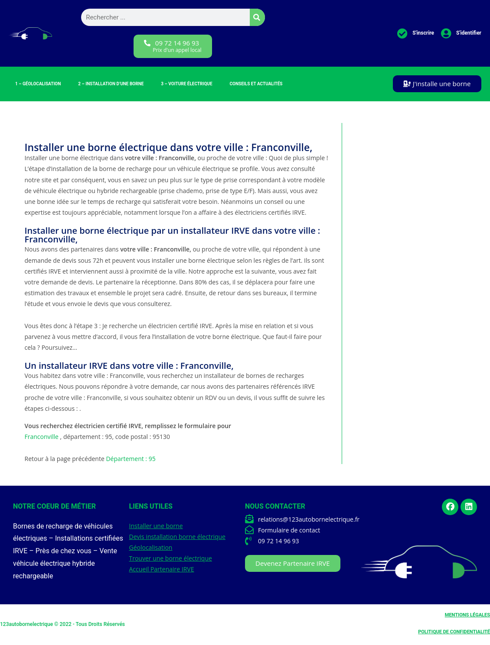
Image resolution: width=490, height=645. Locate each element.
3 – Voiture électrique (186, 83)
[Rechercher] (257, 17)
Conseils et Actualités (256, 83)
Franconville (42, 436)
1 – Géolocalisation (38, 83)
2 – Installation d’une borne (111, 83)
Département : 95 (130, 459)
